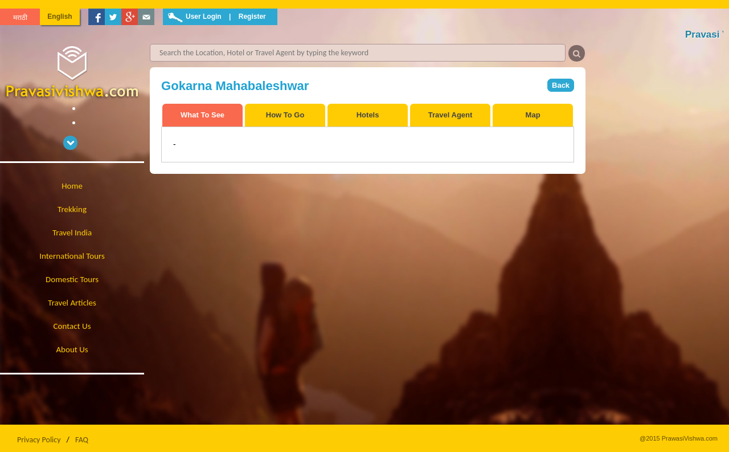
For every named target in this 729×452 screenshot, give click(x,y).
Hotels (368, 115)
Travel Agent (450, 115)
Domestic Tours (72, 279)
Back (561, 85)
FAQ (81, 440)
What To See (202, 115)
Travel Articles (72, 303)
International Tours (72, 256)
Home (72, 186)
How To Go (285, 115)
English (59, 17)
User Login (204, 17)
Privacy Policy (39, 440)
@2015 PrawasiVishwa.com (679, 438)
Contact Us (72, 326)
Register (252, 17)
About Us (72, 349)
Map (533, 115)
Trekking (72, 209)
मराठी (20, 18)
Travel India (72, 232)
